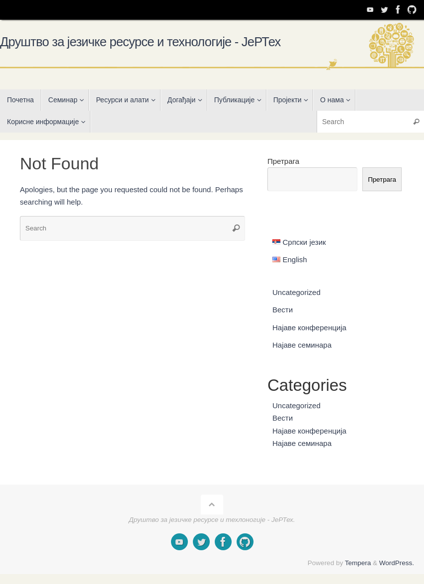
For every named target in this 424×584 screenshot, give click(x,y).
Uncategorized (296, 292)
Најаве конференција (309, 327)
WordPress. (396, 563)
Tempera (358, 563)
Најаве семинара (302, 345)
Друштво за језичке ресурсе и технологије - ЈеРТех (140, 42)
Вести (282, 309)
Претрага (283, 161)
